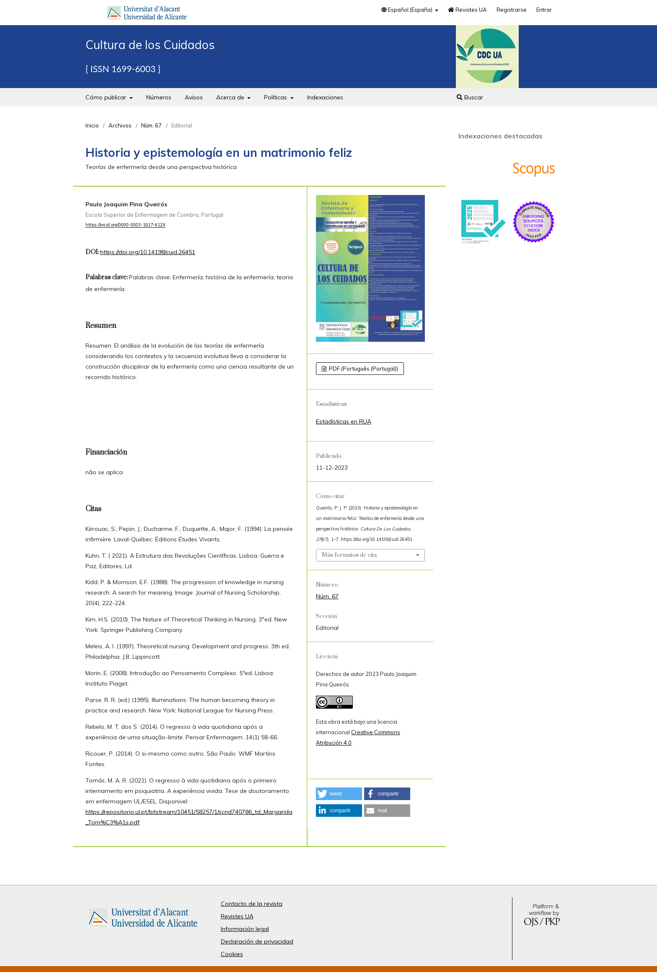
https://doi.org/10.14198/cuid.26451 (147, 252)
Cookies (232, 954)
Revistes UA (467, 9)
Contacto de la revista (251, 903)
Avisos (194, 97)
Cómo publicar (106, 97)
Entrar (544, 9)
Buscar (470, 97)
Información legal (245, 929)
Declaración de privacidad (257, 941)
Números (158, 97)
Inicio (92, 125)
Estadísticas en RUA (343, 421)
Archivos (120, 125)
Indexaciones (325, 97)
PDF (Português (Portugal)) (363, 368)
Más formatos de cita (349, 555)
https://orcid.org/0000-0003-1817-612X (125, 225)
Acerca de (231, 97)
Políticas (276, 97)
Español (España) (407, 9)
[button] (339, 793)
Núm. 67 (151, 125)
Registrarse (512, 9)
